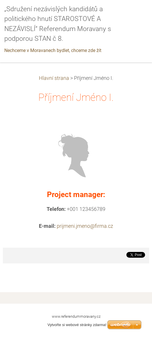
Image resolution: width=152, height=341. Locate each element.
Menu (136, 13)
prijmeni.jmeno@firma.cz (85, 226)
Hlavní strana (54, 78)
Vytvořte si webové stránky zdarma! (77, 325)
